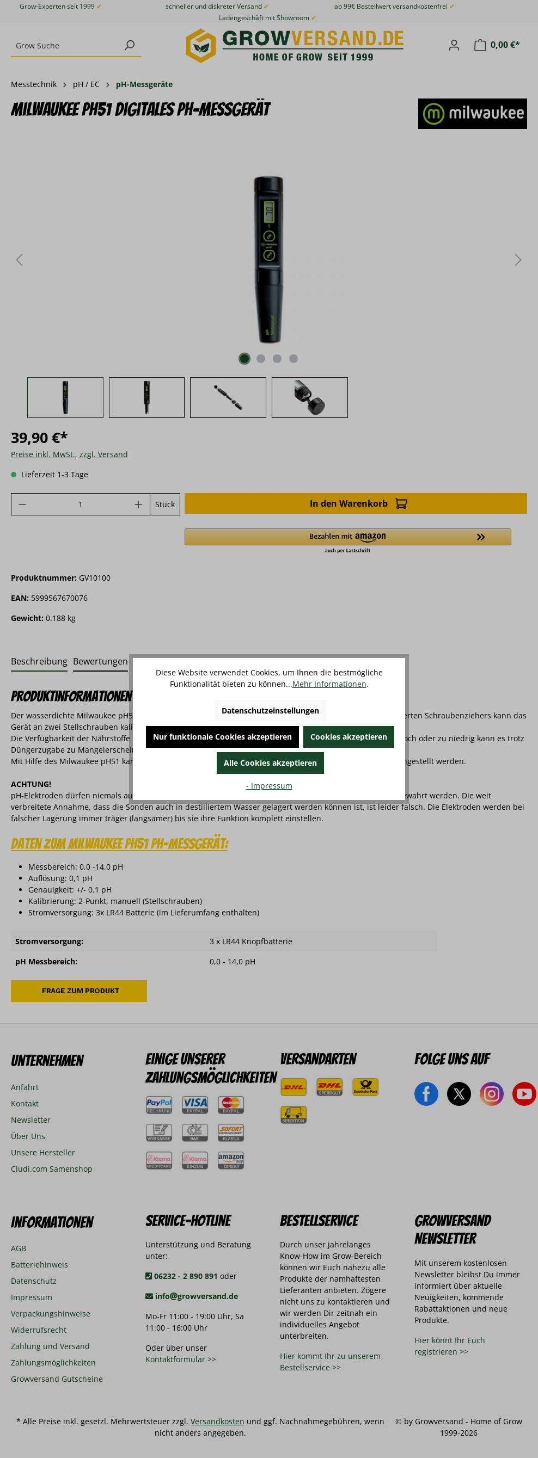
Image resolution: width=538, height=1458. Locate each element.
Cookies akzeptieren (348, 736)
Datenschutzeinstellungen (270, 710)
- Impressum (269, 785)
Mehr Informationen (329, 684)
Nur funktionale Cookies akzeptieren (222, 736)
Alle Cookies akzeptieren (270, 763)
